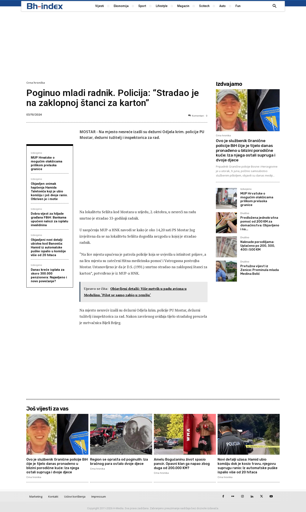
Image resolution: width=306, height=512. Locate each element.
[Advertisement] (153, 45)
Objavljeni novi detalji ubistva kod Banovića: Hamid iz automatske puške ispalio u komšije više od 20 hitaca (48, 247)
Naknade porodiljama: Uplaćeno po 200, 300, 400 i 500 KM (257, 245)
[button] (274, 6)
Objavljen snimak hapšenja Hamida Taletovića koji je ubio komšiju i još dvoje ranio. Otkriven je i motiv (49, 191)
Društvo (244, 213)
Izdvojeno (36, 153)
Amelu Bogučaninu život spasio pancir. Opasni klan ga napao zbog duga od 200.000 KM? (182, 463)
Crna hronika (35, 83)
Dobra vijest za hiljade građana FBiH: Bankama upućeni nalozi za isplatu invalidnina (49, 219)
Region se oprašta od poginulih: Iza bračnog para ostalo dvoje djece (119, 461)
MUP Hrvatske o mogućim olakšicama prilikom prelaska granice (46, 163)
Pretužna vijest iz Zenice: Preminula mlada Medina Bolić (259, 270)
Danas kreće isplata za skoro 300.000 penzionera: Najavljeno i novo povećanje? (49, 275)
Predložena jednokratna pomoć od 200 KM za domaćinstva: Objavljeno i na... (259, 223)
